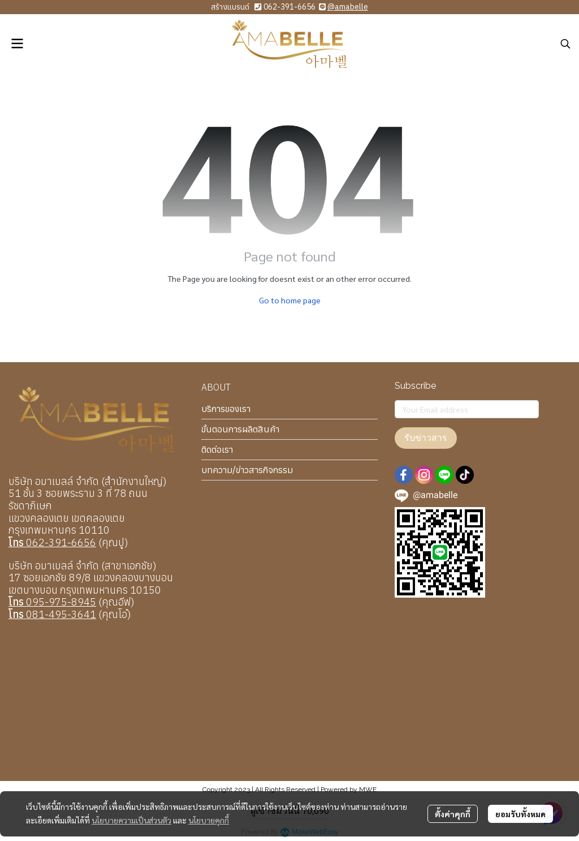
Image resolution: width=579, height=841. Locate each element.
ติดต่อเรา (217, 449)
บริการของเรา (225, 408)
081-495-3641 (52, 614)
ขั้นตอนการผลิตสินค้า (240, 429)
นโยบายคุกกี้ (208, 820)
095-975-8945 (52, 601)
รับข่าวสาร (425, 437)
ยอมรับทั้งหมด (520, 814)
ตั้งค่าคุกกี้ (452, 814)
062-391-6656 (289, 7)
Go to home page (290, 300)
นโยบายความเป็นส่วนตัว (131, 820)
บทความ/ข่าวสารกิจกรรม (247, 469)
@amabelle (347, 7)
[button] (565, 44)
